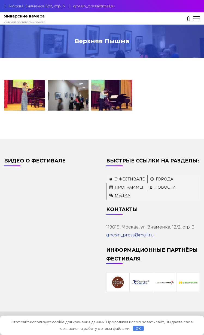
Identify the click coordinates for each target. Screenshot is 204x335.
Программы (129, 187)
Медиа (122, 195)
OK (138, 329)
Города (164, 179)
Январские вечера (24, 16)
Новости (165, 187)
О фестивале (129, 179)
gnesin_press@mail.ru (130, 235)
